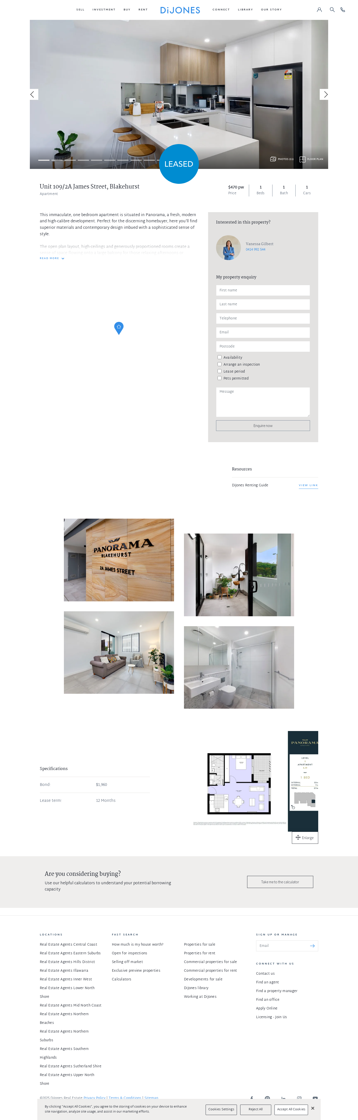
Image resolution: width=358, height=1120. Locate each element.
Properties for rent (199, 953)
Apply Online (266, 1008)
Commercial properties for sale (210, 962)
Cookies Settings (221, 1110)
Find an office (267, 1000)
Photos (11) (286, 159)
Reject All (256, 1110)
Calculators (121, 979)
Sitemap (151, 1098)
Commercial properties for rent (210, 971)
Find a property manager (276, 991)
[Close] (312, 1108)
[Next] (325, 94)
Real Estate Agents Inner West (66, 979)
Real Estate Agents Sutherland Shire (70, 1066)
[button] (80, 10)
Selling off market (127, 962)
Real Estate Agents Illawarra (64, 971)
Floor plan (315, 159)
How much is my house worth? (138, 945)
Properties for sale (199, 945)
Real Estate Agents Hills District (67, 962)
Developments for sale (203, 979)
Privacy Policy (94, 1098)
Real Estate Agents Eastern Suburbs (70, 953)
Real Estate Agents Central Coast (68, 945)
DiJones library (196, 988)
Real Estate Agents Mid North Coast (71, 1006)
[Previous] (32, 94)
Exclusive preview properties (136, 971)
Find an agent (267, 982)
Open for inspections (129, 953)
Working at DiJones (200, 997)
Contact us (265, 974)
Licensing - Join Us (271, 1017)
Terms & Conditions (125, 1098)
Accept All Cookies (291, 1110)
